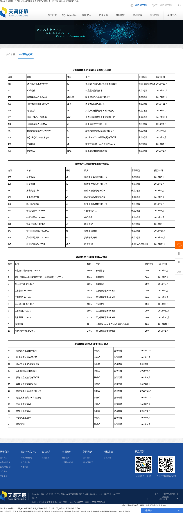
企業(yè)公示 (5, 467)
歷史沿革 (3, 476)
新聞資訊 (120, 15)
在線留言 (165, 497)
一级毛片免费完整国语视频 (98, 511)
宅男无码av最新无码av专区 (30, 511)
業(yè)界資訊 (88, 462)
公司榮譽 (3, 471)
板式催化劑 (25, 462)
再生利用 (24, 467)
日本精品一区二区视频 (9, 511)
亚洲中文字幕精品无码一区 (75, 511)
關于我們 (52, 15)
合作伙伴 (10, 54)
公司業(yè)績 (26, 54)
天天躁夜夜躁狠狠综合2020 (52, 511)
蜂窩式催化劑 (26, 458)
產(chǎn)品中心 (69, 15)
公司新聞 (86, 458)
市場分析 (103, 15)
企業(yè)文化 (5, 462)
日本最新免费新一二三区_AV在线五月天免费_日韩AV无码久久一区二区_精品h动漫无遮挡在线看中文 (41, 1)
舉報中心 (171, 15)
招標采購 (137, 15)
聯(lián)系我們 (169, 494)
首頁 (156, 494)
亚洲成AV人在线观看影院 (119, 511)
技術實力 (86, 15)
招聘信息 (154, 15)
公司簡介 (3, 458)
